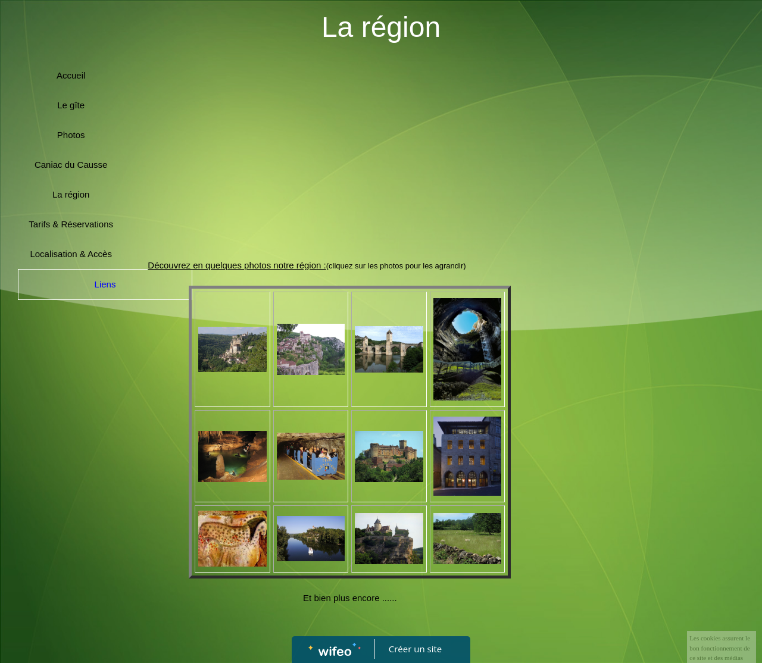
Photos (71, 135)
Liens (105, 284)
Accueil (71, 75)
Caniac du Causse (71, 165)
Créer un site (415, 649)
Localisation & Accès (71, 254)
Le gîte (71, 105)
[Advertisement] (350, 156)
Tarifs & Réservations (71, 224)
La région (71, 194)
